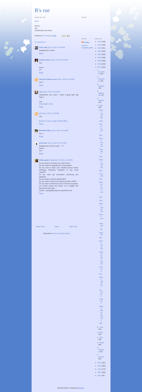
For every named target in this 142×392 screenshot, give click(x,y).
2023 (100, 48)
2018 (100, 64)
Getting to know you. (101, 188)
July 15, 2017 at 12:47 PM (57, 143)
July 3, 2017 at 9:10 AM (56, 47)
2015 (100, 366)
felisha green (44, 160)
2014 (100, 369)
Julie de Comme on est (48, 79)
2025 (100, 42)
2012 (100, 375)
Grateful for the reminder (101, 258)
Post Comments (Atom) (61, 233)
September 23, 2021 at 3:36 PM (61, 160)
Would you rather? (101, 282)
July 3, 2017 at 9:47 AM (59, 60)
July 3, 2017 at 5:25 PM (51, 92)
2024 (100, 45)
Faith (101, 121)
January (101, 357)
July (101, 105)
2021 (100, 54)
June (101, 327)
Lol (40, 113)
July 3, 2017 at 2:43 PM (65, 79)
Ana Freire (43, 143)
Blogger (81, 388)
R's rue (42, 10)
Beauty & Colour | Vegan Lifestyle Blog (53, 121)
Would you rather (101, 114)
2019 (100, 61)
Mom (101, 171)
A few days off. (101, 226)
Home (57, 226)
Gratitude (101, 301)
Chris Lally (43, 47)
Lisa (40, 92)
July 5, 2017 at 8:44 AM (59, 130)
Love (101, 200)
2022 (100, 51)
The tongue (101, 293)
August (100, 100)
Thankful (101, 175)
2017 (100, 67)
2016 (100, 363)
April (101, 337)
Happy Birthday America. (101, 313)
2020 (100, 57)
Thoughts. (101, 151)
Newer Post (40, 226)
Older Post (73, 226)
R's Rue (86, 42)
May (101, 332)
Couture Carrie (45, 60)
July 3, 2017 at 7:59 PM (50, 113)
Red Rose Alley (45, 130)
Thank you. (101, 217)
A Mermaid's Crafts (46, 104)
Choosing (101, 269)
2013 (100, 372)
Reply (41, 53)
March (102, 343)
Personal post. (101, 128)
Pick (100, 135)
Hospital (101, 234)
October (101, 86)
